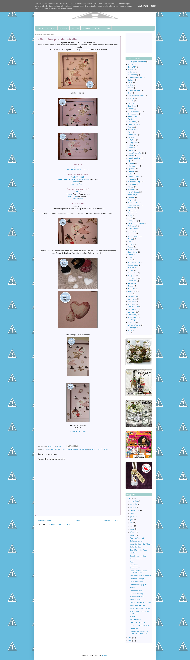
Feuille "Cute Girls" (78, 177)
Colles (130, 85)
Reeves (131, 244)
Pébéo (130, 218)
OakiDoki (131, 197)
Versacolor (132, 299)
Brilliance (131, 72)
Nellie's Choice (133, 192)
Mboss (130, 187)
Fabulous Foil (133, 124)
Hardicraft (131, 148)
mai (131, 523)
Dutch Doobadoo (134, 111)
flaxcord (131, 127)
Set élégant (134, 565)
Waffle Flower (133, 317)
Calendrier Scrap (136, 591)
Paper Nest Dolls (134, 205)
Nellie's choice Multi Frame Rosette (139, 612)
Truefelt (131, 289)
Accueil (77, 521)
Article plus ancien (111, 521)
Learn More (143, 6)
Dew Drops (132, 106)
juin (131, 520)
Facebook (63, 28)
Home (40, 28)
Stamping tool (133, 265)
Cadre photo (78, 167)
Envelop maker (133, 114)
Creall (130, 93)
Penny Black (132, 221)
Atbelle (130, 64)
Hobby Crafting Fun (135, 153)
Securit (130, 255)
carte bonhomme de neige (139, 625)
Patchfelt (131, 213)
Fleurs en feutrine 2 (137, 538)
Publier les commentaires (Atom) (59, 524)
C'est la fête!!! (135, 568)
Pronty (130, 239)
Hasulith (131, 150)
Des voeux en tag (136, 594)
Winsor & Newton (134, 325)
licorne (132, 588)
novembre (134, 504)
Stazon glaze (132, 273)
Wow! (130, 330)
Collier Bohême (135, 547)
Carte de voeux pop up (138, 585)
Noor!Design (132, 195)
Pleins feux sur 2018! (137, 606)
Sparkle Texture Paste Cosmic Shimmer (73, 179)
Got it (153, 6)
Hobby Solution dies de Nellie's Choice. (138, 572)
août (132, 513)
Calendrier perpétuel (137, 622)
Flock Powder (133, 129)
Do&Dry (131, 109)
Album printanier (136, 600)
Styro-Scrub (132, 281)
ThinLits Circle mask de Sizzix (140, 603)
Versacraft (132, 302)
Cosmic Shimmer (48, 449)
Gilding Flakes (133, 143)
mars (132, 529)
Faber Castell (132, 116)
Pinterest (86, 28)
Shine (130, 257)
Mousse (69, 194)
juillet (132, 517)
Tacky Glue (132, 283)
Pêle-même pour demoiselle (140, 576)
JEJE (129, 161)
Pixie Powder (133, 229)
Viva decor (104, 449)
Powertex (131, 234)
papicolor (131, 208)
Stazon (130, 270)
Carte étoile (134, 628)
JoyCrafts (131, 169)
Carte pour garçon (136, 541)
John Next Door (133, 166)
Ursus (130, 294)
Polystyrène (132, 231)
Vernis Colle (132, 296)
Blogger (104, 655)
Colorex (131, 88)
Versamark (132, 312)
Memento (131, 189)
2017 (130, 638)
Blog (108, 28)
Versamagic (132, 309)
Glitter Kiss (72, 196)
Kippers (75, 449)
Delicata (131, 103)
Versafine (131, 304)
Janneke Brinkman (134, 158)
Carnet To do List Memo (138, 550)
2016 (130, 641)
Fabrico (130, 119)
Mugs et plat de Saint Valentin (141, 544)
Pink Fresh (132, 226)
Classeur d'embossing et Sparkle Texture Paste (139, 632)
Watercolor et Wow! (137, 597)
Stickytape (131, 276)
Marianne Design (94, 449)
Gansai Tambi (133, 135)
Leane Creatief (83, 449)
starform (131, 268)
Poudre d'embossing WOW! (140, 609)
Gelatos (131, 137)
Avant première (135, 619)
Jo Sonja (131, 163)
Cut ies (75, 191)
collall (130, 83)
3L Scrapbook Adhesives (137, 62)
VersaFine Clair (133, 307)
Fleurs (132, 562)
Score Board (132, 252)
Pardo (130, 210)
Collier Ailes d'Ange (137, 579)
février (133, 532)
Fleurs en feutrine (136, 582)
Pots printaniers (136, 559)
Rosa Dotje (132, 249)
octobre (133, 507)
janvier (133, 535)
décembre (134, 501)
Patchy (130, 216)
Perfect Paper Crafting (136, 223)
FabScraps (132, 122)
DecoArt (63, 449)
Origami (131, 200)
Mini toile (133, 553)
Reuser (130, 247)
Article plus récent (44, 521)
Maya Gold (132, 184)
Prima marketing (134, 236)
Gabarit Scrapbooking (138, 556)
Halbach (69, 449)
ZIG (129, 333)
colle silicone (78, 198)
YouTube (75, 28)
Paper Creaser (133, 203)
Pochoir (76, 182)
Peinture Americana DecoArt (78, 169)
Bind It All (131, 67)
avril (132, 526)
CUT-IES (57, 449)
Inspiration (98, 28)
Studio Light (132, 278)
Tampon (131, 286)
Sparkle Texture (134, 262)
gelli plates (132, 140)
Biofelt (130, 70)
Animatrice (51, 28)
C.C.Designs (132, 75)
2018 (130, 498)
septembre (134, 510)
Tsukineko (132, 291)
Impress (131, 156)
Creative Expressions (136, 96)
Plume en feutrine (78, 184)
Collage (130, 80)
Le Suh (130, 174)
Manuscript (132, 179)
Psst (129, 242)
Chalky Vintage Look (135, 77)
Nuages (133, 616)
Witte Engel (132, 328)
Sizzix (130, 260)
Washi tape (132, 320)
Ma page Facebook (78, 431)
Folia (129, 132)
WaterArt (131, 322)
